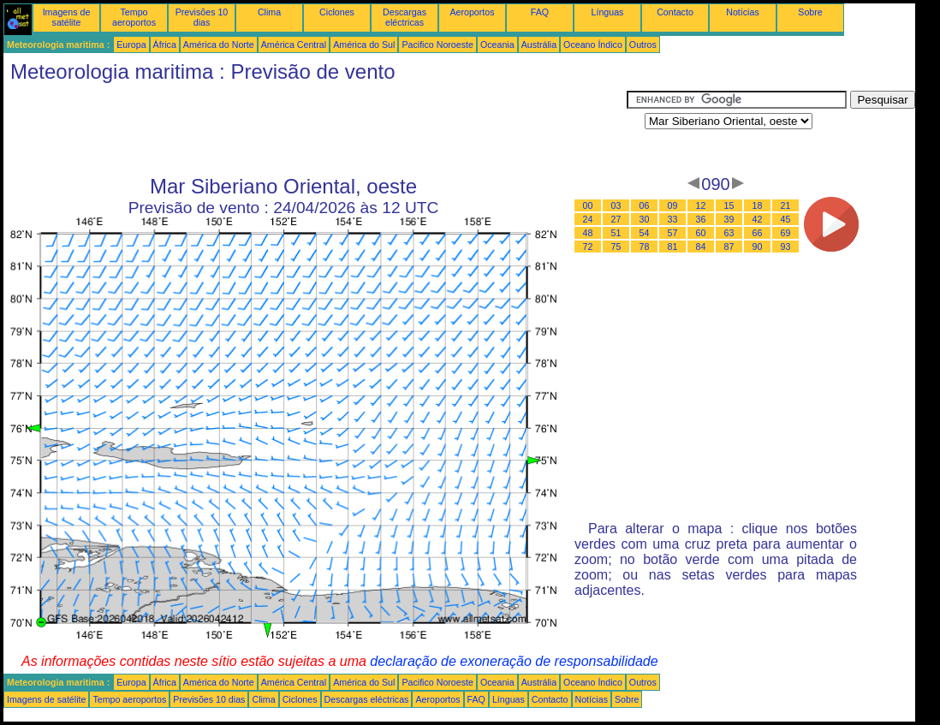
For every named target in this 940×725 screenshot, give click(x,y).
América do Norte (218, 44)
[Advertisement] (315, 129)
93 (786, 246)
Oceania (497, 44)
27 (616, 219)
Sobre (810, 12)
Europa (131, 44)
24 (588, 219)
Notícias (742, 12)
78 (645, 246)
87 (729, 246)
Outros (643, 44)
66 (758, 233)
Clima (269, 12)
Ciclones (336, 12)
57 (673, 233)
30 (645, 219)
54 (645, 233)
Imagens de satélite (67, 17)
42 (758, 219)
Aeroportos (471, 12)
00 (588, 205)
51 (616, 233)
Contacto (675, 12)
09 (673, 205)
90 (758, 246)
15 (729, 205)
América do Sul (364, 44)
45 (786, 219)
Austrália (538, 44)
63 (729, 233)
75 (616, 246)
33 (673, 219)
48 (588, 233)
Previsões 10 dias (202, 17)
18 (758, 205)
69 (786, 233)
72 (588, 246)
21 (786, 205)
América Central (293, 44)
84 (701, 246)
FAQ (540, 12)
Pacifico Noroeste (437, 44)
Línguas (608, 12)
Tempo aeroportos (134, 17)
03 (616, 205)
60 (701, 233)
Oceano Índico (592, 44)
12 (701, 205)
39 (729, 219)
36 (701, 219)
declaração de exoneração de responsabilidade (513, 661)
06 (645, 205)
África (164, 44)
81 (673, 246)
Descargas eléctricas (404, 17)
